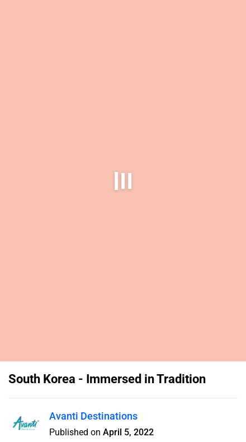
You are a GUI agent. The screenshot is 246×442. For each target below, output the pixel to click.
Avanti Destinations (93, 416)
